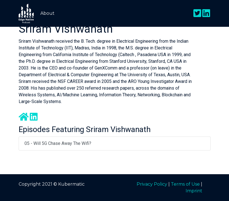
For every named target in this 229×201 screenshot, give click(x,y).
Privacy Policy (152, 184)
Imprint (194, 190)
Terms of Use (185, 184)
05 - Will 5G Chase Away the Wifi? (57, 143)
